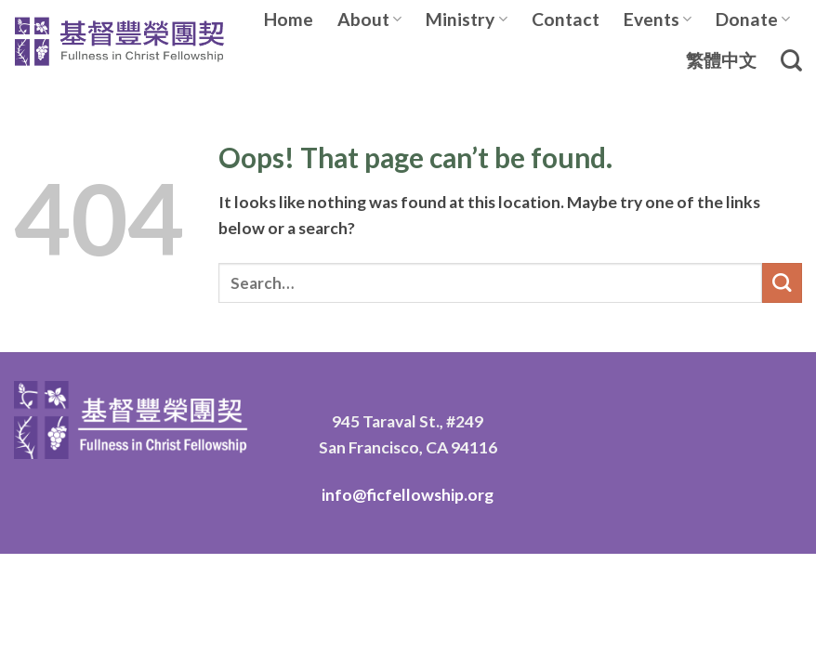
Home (288, 19)
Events (657, 19)
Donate (753, 19)
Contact (565, 19)
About (369, 19)
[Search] (791, 60)
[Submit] (782, 283)
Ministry (466, 19)
